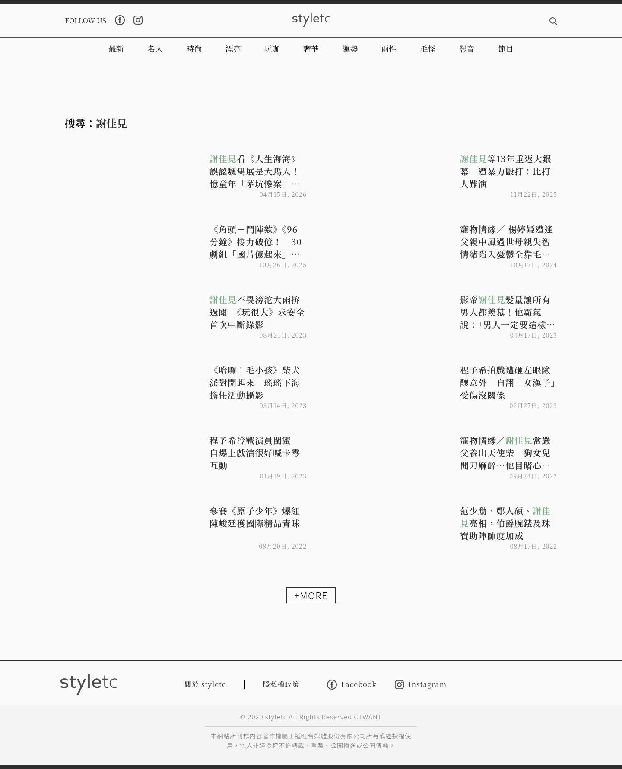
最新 (116, 48)
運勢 (350, 48)
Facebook (352, 685)
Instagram (421, 684)
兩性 (389, 48)
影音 (467, 48)
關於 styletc (205, 684)
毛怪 (428, 48)
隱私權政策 (281, 684)
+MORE (310, 595)
